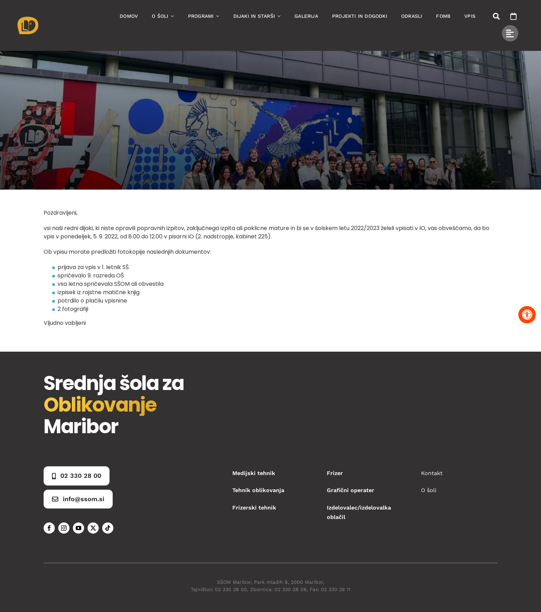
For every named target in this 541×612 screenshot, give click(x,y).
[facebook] (49, 528)
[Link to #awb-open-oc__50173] (496, 16)
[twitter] (93, 528)
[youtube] (78, 528)
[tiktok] (107, 528)
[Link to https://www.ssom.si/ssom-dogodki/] (513, 16)
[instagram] (63, 528)
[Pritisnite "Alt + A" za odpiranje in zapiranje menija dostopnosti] (527, 314)
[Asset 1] (27, 19)
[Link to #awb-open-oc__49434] (510, 33)
